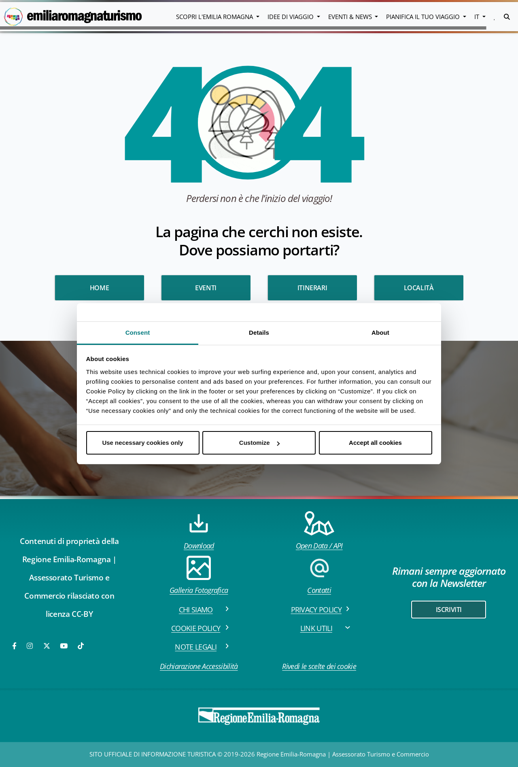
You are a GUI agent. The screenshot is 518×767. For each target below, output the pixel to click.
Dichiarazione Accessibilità (199, 666)
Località (419, 287)
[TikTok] (81, 645)
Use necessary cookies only (142, 442)
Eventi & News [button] (351, 17)
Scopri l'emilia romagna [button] (215, 17)
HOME (99, 287)
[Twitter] (46, 645)
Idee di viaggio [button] (291, 17)
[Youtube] (64, 645)
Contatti (319, 575)
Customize (259, 442)
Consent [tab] (137, 332)
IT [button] (477, 17)
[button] (495, 16)
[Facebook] (15, 645)
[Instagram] (30, 645)
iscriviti (449, 609)
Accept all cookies (375, 442)
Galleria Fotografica (199, 575)
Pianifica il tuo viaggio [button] (423, 17)
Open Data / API (319, 530)
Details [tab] (259, 332)
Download (199, 530)
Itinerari (312, 287)
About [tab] (380, 332)
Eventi (206, 287)
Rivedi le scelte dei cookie (319, 666)
